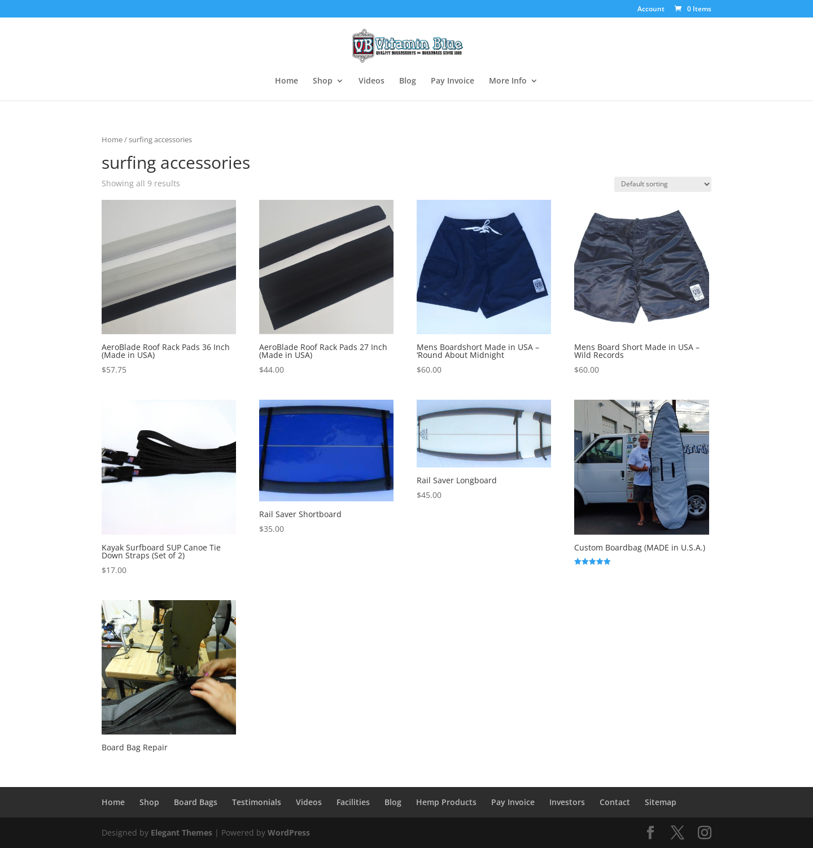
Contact (615, 802)
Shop (323, 81)
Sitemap (660, 802)
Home (286, 81)
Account (651, 10)
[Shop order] (662, 184)
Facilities (353, 802)
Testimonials (256, 802)
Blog (407, 81)
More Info (508, 81)
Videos (371, 81)
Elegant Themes (181, 832)
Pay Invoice (452, 81)
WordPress (289, 832)
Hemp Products (446, 802)
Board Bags (195, 802)
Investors (567, 802)
